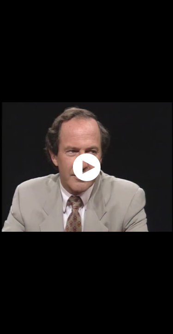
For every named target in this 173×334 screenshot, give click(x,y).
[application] (86, 167)
